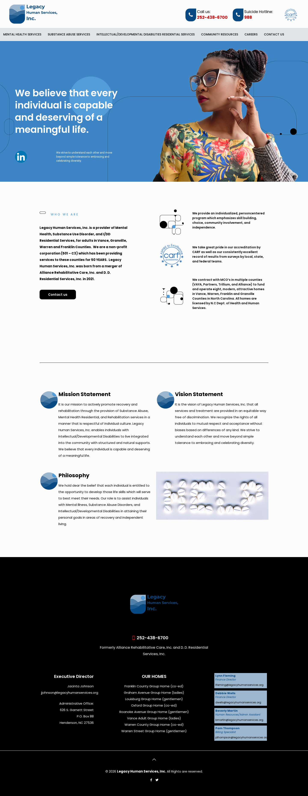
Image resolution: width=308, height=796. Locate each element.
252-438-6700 (212, 17)
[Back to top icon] (154, 759)
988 (248, 17)
